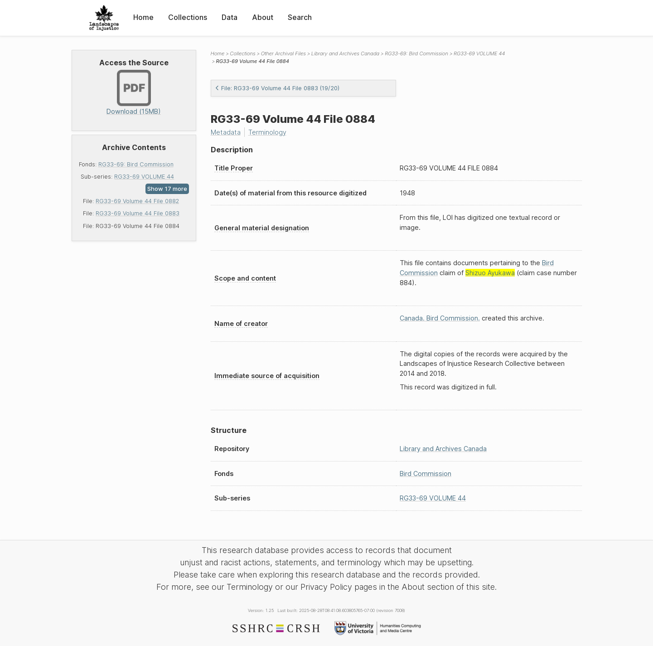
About (262, 17)
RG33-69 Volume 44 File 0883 (137, 213)
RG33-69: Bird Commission (136, 164)
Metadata (226, 132)
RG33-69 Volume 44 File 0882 (137, 201)
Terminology (267, 132)
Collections (187, 17)
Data (229, 17)
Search (300, 17)
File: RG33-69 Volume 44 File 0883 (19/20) (277, 88)
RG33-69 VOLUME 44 (144, 176)
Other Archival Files (283, 53)
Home (143, 17)
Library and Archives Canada (345, 53)
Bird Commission (425, 473)
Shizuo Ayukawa (490, 273)
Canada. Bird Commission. (440, 318)
